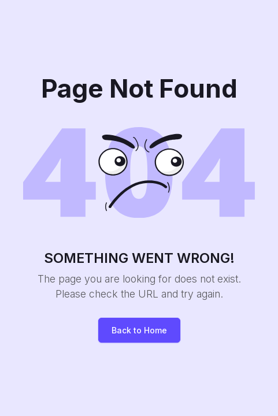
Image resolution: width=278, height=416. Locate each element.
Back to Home (139, 330)
